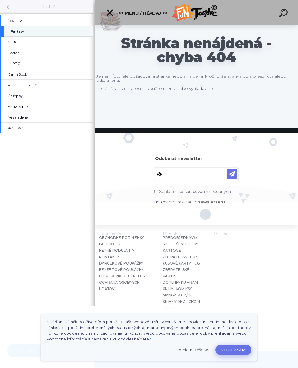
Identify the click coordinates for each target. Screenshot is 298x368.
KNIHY (48, 6)
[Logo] (196, 12)
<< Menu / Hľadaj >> (137, 12)
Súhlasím (233, 350)
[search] (284, 14)
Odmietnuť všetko (192, 350)
